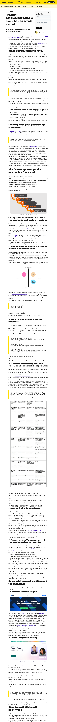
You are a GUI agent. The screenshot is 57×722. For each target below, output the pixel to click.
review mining (16, 235)
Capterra (46, 235)
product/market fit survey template (23, 228)
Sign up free (51, 2)
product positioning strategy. (32, 548)
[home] (4, 2)
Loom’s (23, 561)
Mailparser (41, 613)
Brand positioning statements (15, 131)
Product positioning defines (14, 75)
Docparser (23, 613)
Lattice (22, 665)
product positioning (32, 146)
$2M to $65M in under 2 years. (35, 530)
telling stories (41, 43)
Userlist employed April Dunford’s (22, 376)
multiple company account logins (19, 294)
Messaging (10, 11)
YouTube (16, 236)
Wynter (14, 551)
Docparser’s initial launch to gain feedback (25, 625)
